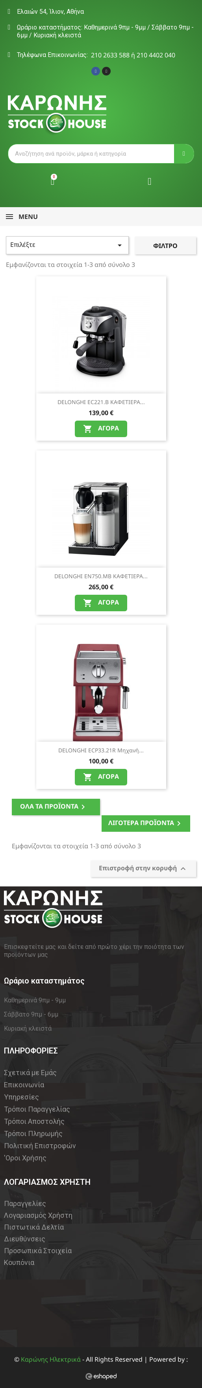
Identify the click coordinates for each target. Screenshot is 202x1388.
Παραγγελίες (25, 1203)
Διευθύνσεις (24, 1239)
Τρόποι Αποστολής (34, 1121)
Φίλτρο (165, 245)
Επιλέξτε (67, 245)
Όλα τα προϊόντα (54, 807)
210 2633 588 (110, 55)
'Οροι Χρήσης (25, 1158)
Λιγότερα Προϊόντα (145, 823)
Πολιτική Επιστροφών (40, 1146)
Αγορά (101, 429)
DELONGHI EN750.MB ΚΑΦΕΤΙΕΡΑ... (101, 576)
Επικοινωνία (24, 1085)
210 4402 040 (156, 55)
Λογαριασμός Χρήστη (38, 1215)
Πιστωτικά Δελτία (34, 1227)
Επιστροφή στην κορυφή (143, 868)
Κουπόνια (19, 1262)
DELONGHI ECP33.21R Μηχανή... (101, 750)
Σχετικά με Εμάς (30, 1072)
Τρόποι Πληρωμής (33, 1133)
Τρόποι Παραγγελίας (37, 1109)
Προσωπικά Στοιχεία (38, 1250)
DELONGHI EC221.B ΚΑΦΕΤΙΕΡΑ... (101, 402)
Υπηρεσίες (21, 1097)
